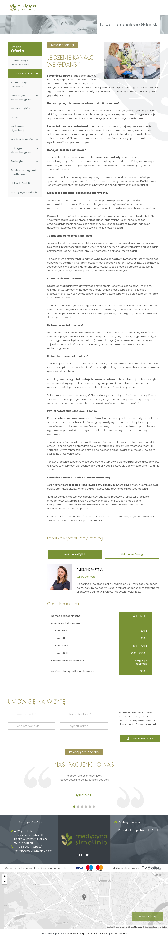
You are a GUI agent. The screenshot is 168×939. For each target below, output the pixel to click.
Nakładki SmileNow (22, 183)
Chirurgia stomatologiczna (25, 150)
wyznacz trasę (147, 916)
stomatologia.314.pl (75, 934)
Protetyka (25, 161)
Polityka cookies (118, 934)
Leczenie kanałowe (25, 74)
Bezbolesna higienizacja (18, 128)
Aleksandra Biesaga (133, 554)
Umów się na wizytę (140, 738)
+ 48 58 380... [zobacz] (28, 847)
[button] (74, 807)
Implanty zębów (20, 108)
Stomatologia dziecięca (19, 84)
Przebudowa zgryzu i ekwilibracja (23, 172)
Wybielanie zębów (25, 139)
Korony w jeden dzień (24, 192)
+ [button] (4, 877)
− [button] (4, 882)
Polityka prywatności (98, 934)
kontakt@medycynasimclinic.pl (33, 851)
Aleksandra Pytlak (74, 554)
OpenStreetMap (151, 927)
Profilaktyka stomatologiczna (25, 97)
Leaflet (110, 927)
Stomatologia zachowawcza (20, 62)
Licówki (15, 117)
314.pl (130, 927)
